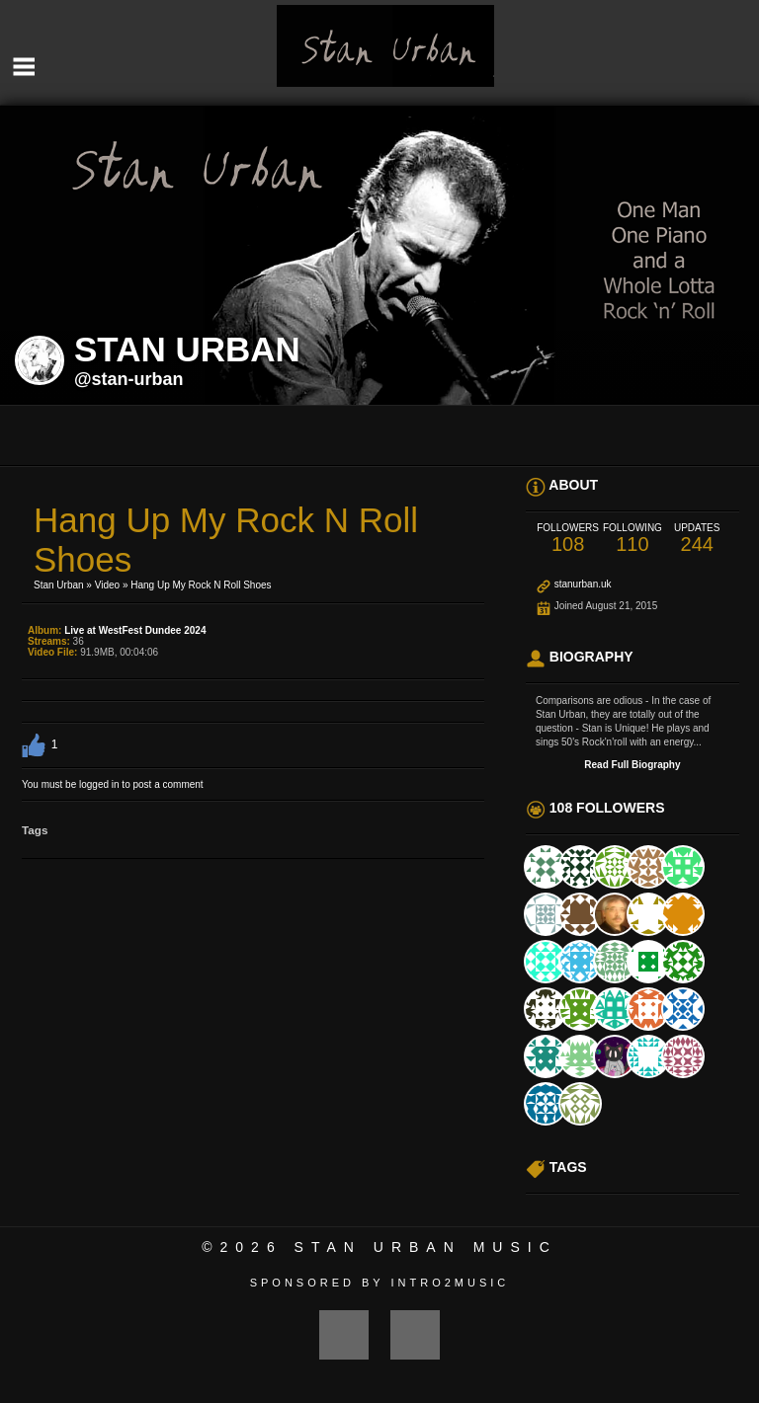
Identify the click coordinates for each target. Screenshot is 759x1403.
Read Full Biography (632, 764)
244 (697, 538)
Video (107, 585)
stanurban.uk (583, 584)
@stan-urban (129, 379)
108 (568, 538)
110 (632, 538)
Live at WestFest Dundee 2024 (135, 630)
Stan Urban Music (426, 1247)
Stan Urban (59, 585)
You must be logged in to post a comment (113, 784)
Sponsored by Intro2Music (380, 1282)
